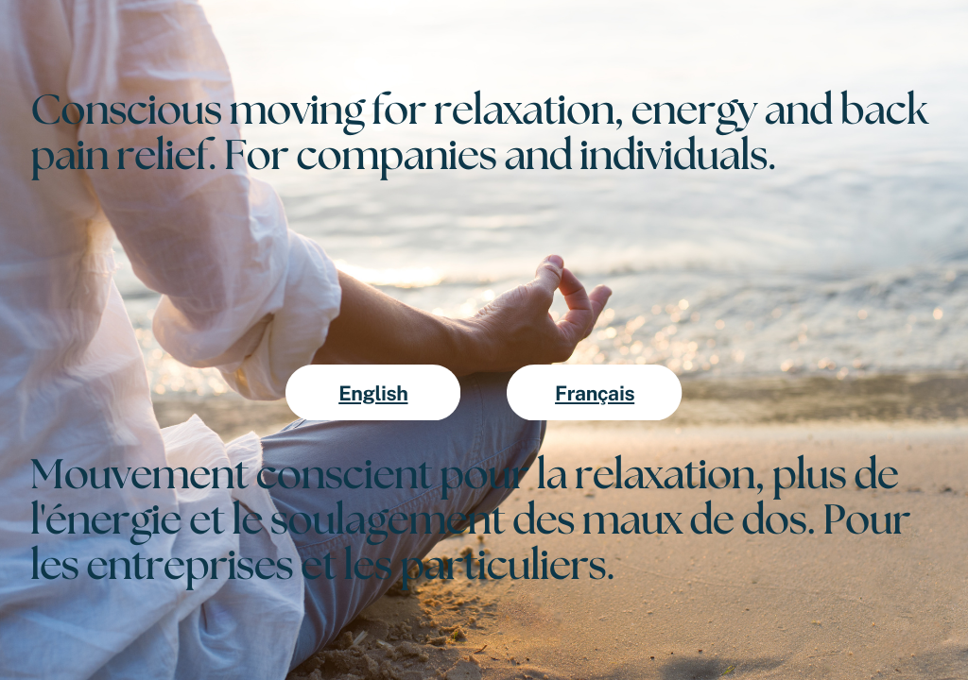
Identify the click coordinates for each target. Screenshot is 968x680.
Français (594, 393)
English (372, 393)
